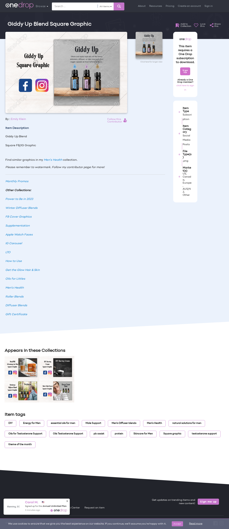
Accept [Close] (177, 523)
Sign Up (185, 71)
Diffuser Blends (16, 305)
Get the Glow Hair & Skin (22, 270)
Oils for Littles (15, 278)
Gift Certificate (16, 314)
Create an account (189, 6)
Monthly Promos (16, 181)
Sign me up (208, 501)
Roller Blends (14, 296)
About (142, 6)
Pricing (170, 6)
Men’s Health (53, 160)
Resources (155, 6)
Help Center (72, 508)
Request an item (94, 508)
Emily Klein (18, 119)
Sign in (208, 6)
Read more (195, 524)
